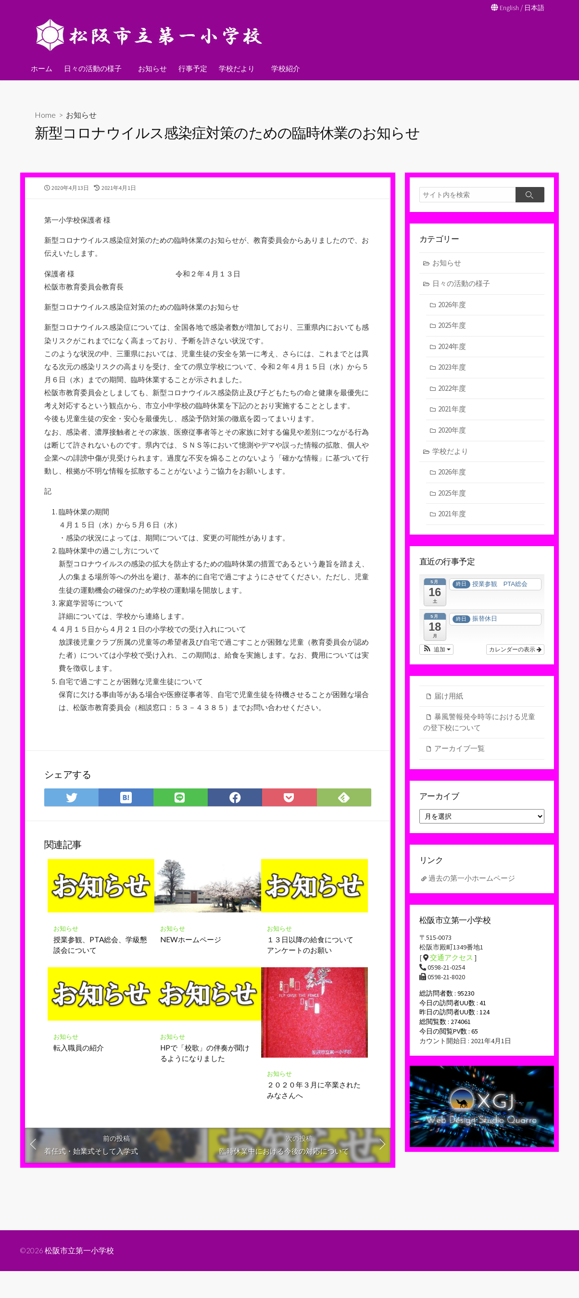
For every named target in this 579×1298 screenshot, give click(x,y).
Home (45, 114)
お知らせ (151, 67)
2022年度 (452, 390)
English (507, 7)
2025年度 (452, 327)
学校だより (235, 67)
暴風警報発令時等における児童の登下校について (479, 725)
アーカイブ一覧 (459, 751)
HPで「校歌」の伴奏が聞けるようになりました (205, 1121)
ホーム (41, 67)
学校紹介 (282, 67)
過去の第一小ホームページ (471, 884)
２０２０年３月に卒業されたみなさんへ (314, 1158)
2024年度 (452, 348)
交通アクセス (451, 965)
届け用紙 (448, 698)
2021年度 (452, 411)
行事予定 (191, 67)
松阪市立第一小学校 (80, 1277)
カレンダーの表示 (515, 652)
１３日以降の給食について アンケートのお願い (314, 1013)
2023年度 (452, 369)
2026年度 (452, 306)
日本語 (533, 7)
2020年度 (452, 432)
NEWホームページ (190, 1008)
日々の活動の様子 (93, 67)
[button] (436, 652)
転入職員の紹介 (78, 1116)
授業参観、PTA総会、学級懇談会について (100, 1013)
